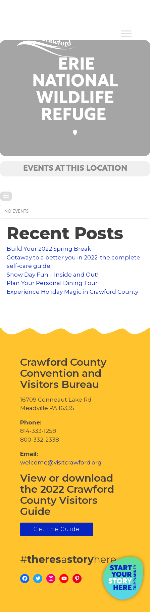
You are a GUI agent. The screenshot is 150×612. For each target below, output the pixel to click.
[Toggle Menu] (126, 34)
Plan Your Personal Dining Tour (52, 283)
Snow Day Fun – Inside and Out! (52, 274)
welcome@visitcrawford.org (61, 462)
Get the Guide (57, 529)
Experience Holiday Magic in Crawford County (72, 291)
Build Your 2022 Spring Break (49, 248)
